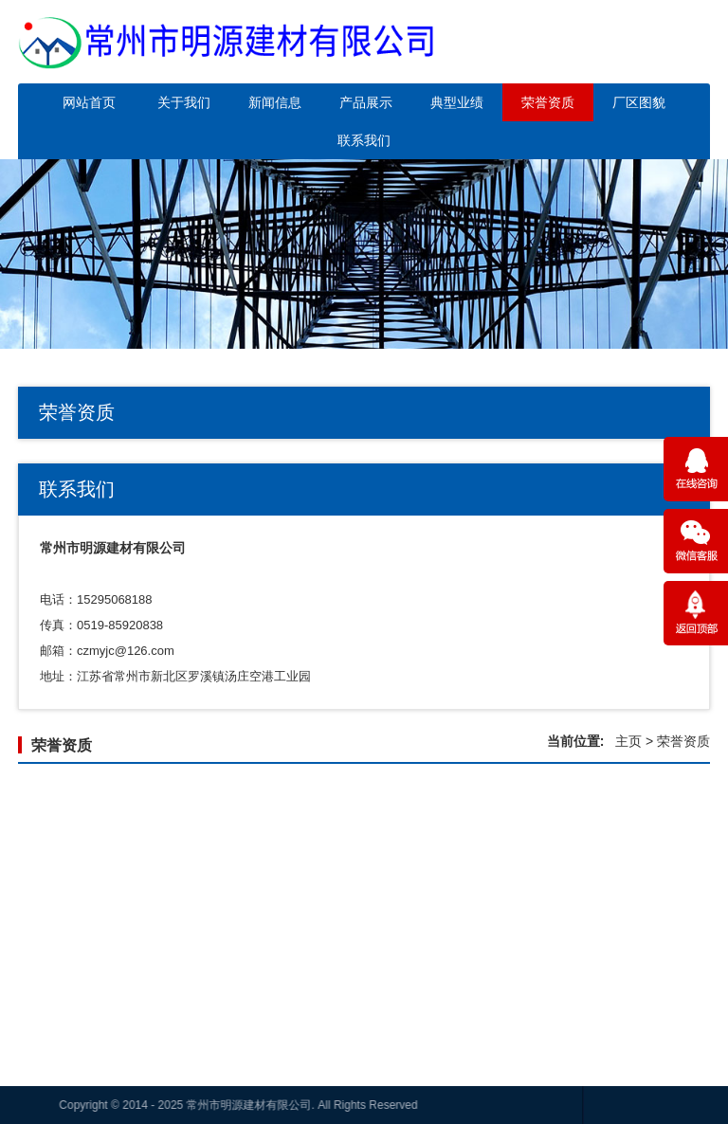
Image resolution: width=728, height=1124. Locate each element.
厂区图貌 (638, 102)
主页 (628, 741)
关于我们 (183, 102)
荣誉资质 (547, 102)
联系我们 (364, 140)
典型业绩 (456, 102)
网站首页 (89, 102)
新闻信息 (274, 102)
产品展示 (365, 102)
